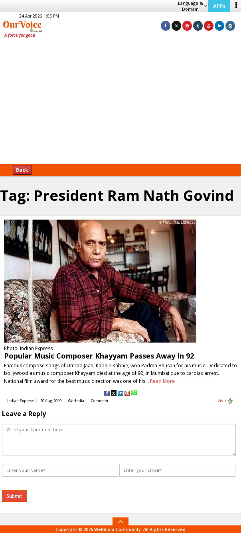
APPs (219, 6)
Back (22, 169)
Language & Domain (192, 6)
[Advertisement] (120, 104)
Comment (100, 400)
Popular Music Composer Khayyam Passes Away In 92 (99, 356)
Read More (162, 381)
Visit (225, 401)
